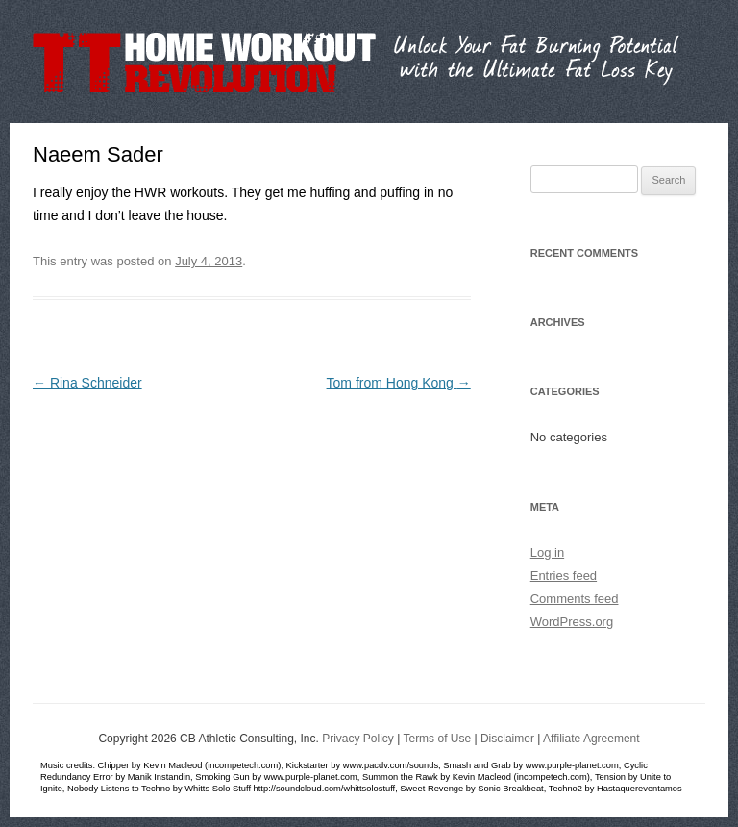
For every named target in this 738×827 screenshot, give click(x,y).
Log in (547, 552)
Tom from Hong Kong (399, 382)
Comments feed (574, 598)
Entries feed (563, 575)
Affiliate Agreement (591, 738)
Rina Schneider (87, 382)
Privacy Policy (358, 738)
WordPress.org (571, 621)
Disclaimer (507, 738)
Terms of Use (437, 738)
